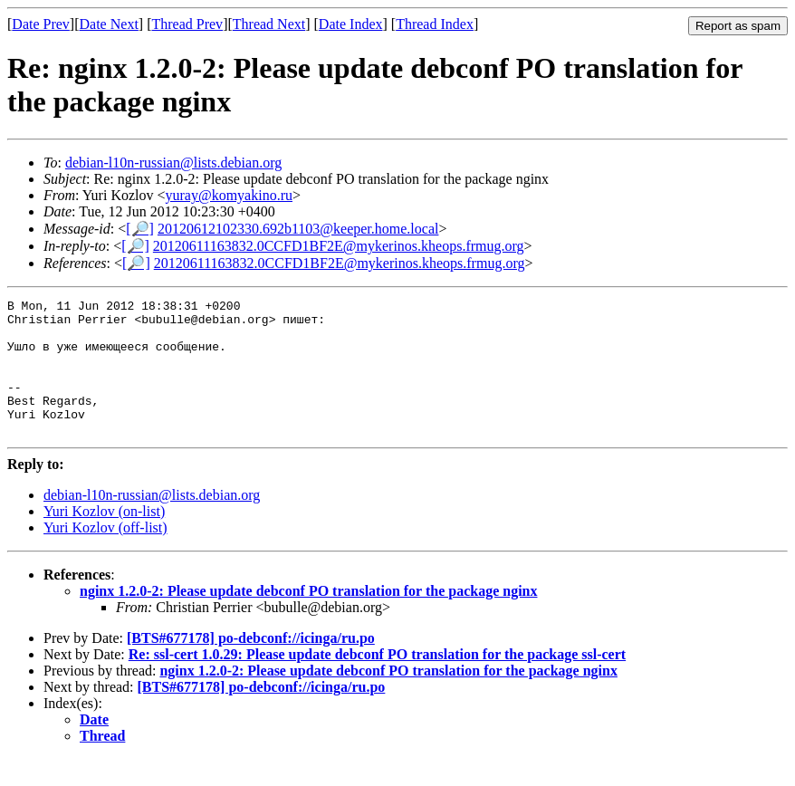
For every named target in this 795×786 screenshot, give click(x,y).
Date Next (109, 24)
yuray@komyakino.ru (229, 195)
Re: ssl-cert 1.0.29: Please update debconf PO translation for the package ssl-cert (377, 681)
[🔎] (140, 228)
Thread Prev (187, 24)
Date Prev (41, 24)
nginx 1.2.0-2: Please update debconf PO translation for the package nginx (309, 618)
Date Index (351, 24)
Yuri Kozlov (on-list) (104, 538)
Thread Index (435, 24)
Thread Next (269, 24)
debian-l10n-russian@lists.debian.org (173, 162)
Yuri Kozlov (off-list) (105, 554)
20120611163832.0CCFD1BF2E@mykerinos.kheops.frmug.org (338, 246)
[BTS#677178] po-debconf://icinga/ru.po (251, 665)
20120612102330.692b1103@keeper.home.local (298, 228)
